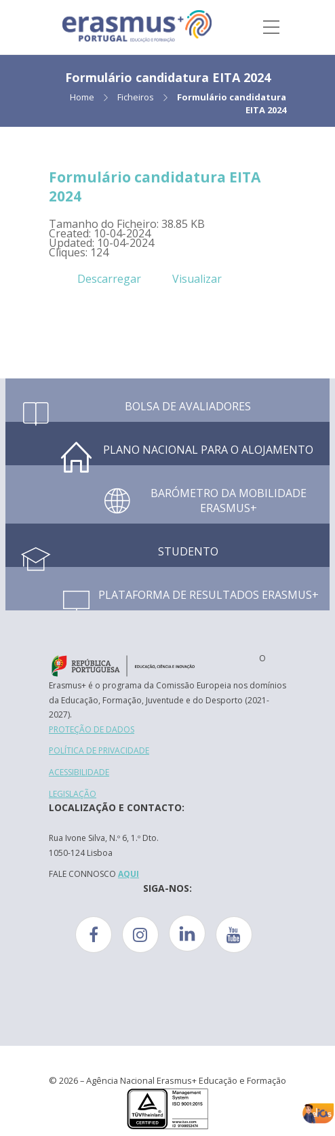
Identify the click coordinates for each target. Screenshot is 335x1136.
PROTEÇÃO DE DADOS (91, 729)
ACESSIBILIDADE (79, 772)
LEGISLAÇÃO (72, 794)
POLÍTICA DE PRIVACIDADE (99, 750)
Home (82, 97)
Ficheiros (135, 97)
